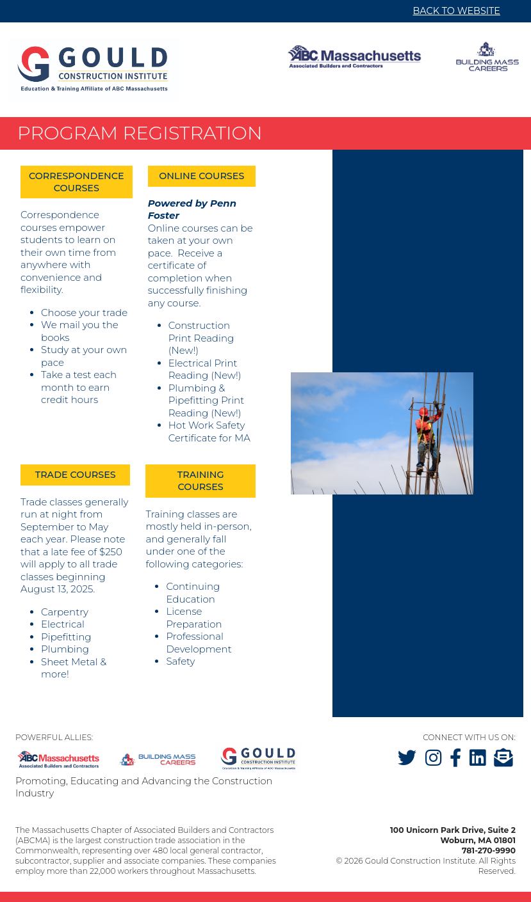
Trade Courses (75, 474)
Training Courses (200, 481)
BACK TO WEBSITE (456, 11)
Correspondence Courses (76, 182)
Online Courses (201, 176)
